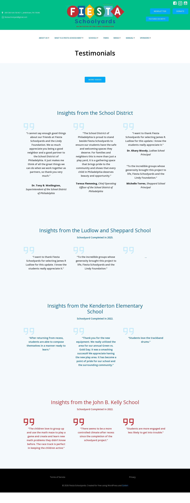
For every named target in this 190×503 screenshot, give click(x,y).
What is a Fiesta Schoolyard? (69, 38)
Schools (94, 38)
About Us (44, 38)
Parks (106, 38)
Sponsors (145, 38)
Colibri (125, 496)
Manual (130, 38)
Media (117, 38)
